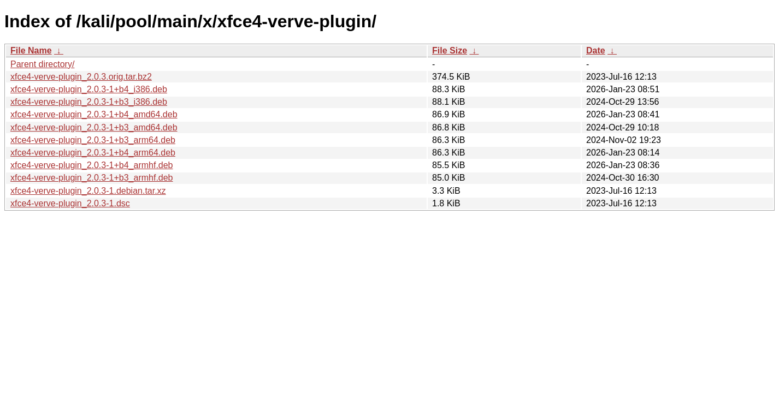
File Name (31, 50)
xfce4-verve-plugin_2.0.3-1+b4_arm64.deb (92, 152)
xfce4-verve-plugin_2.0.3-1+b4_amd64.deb (94, 114)
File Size (449, 50)
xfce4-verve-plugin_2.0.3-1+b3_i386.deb (88, 101)
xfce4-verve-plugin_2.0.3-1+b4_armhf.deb (91, 165)
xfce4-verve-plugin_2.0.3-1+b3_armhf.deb (91, 177)
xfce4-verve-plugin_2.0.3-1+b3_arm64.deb (92, 140)
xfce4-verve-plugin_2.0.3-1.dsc (70, 203)
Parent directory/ (42, 64)
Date (595, 50)
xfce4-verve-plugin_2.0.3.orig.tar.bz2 (81, 76)
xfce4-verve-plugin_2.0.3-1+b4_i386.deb (88, 89)
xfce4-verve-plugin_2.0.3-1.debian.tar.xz (88, 190)
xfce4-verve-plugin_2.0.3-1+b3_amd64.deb (94, 127)
